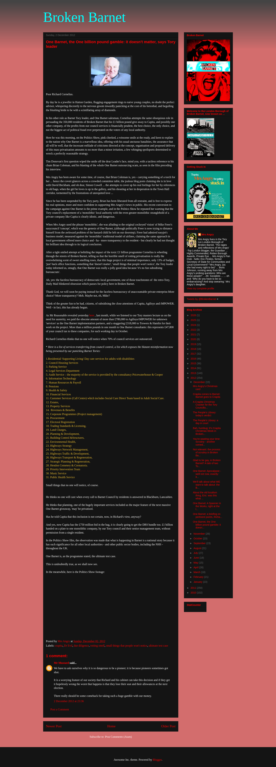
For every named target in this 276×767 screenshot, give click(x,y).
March (197, 572)
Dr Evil (68, 645)
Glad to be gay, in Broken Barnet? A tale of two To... (207, 463)
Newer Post (54, 726)
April (196, 567)
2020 (194, 339)
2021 (194, 334)
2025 (194, 320)
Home (111, 726)
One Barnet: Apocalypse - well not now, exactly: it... (207, 474)
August (197, 548)
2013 (194, 373)
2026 (194, 315)
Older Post (168, 726)
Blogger (157, 759)
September (199, 543)
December (199, 382)
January (198, 581)
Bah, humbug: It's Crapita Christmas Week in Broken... (207, 431)
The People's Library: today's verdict (204, 414)
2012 (194, 377)
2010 (194, 592)
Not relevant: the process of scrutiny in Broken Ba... (206, 452)
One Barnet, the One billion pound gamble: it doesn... (207, 524)
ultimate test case (158, 645)
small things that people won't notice (126, 645)
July (196, 553)
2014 (194, 368)
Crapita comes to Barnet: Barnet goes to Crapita (206, 395)
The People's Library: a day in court (205, 422)
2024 (194, 325)
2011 (194, 587)
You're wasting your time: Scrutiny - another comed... (206, 441)
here (91, 315)
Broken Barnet (84, 17)
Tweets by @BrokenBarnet (201, 299)
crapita (59, 645)
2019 (194, 344)
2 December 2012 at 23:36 (69, 701)
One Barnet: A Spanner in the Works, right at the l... (207, 506)
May (196, 562)
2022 (194, 329)
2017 (194, 353)
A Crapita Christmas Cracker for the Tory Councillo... (205, 404)
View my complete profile (200, 288)
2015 (194, 363)
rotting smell (97, 645)
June (196, 557)
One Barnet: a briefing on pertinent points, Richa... (207, 515)
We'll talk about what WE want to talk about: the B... (206, 484)
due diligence (81, 645)
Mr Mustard (61, 662)
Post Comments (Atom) (118, 736)
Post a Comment (59, 709)
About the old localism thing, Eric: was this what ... (205, 495)
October (198, 538)
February (198, 577)
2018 (194, 349)
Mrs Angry (208, 234)
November (199, 533)
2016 (194, 358)
